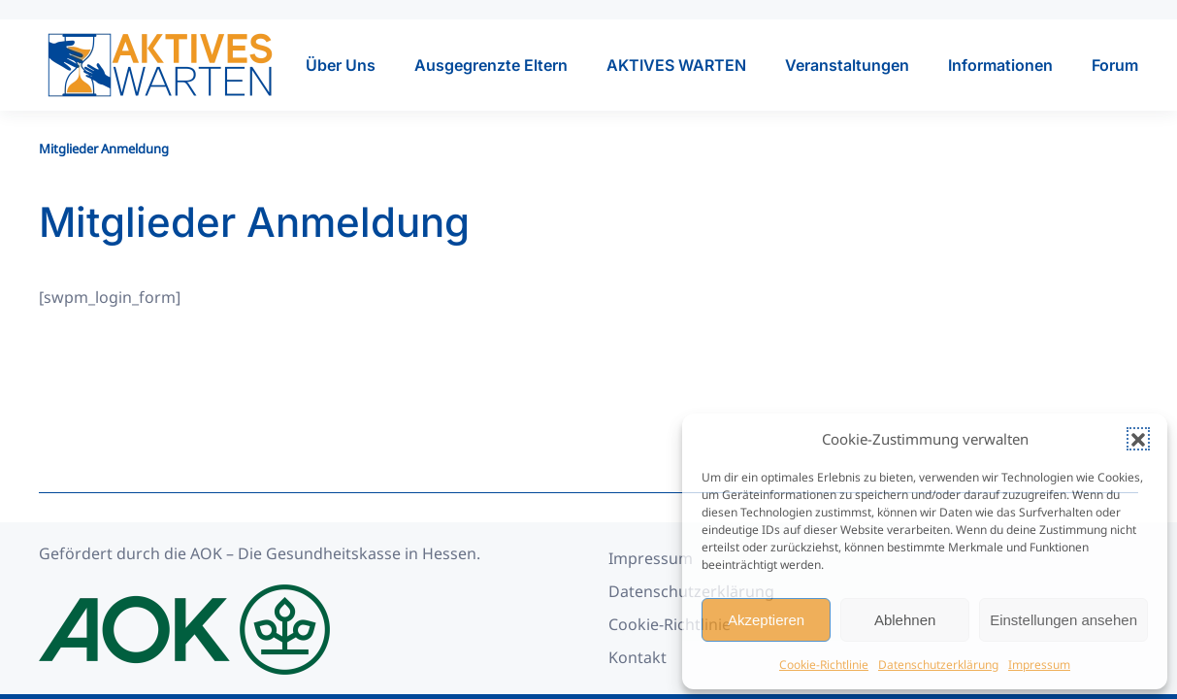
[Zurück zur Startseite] (160, 65)
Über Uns (341, 65)
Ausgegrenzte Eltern (491, 65)
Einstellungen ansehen (1063, 620)
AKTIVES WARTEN (676, 65)
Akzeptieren (766, 620)
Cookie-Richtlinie (823, 664)
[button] (1138, 439)
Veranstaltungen (847, 65)
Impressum (1039, 664)
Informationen (1000, 65)
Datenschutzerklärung (938, 664)
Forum (1115, 65)
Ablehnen (904, 620)
